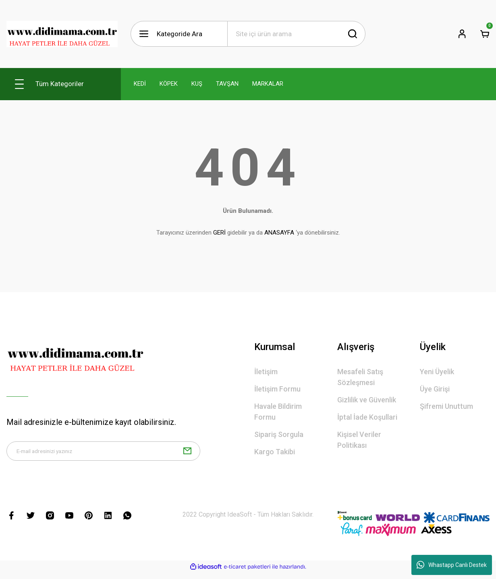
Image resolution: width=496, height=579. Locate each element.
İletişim (266, 371)
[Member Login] (462, 34)
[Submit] (187, 454)
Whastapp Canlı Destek (452, 564)
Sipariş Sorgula (278, 434)
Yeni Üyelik (437, 371)
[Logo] (62, 34)
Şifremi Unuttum (446, 406)
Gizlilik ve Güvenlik (366, 400)
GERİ (219, 232)
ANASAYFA (279, 232)
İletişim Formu (277, 389)
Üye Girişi (435, 389)
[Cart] (485, 34)
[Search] (296, 34)
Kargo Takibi (274, 451)
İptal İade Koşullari (367, 417)
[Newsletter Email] (103, 454)
